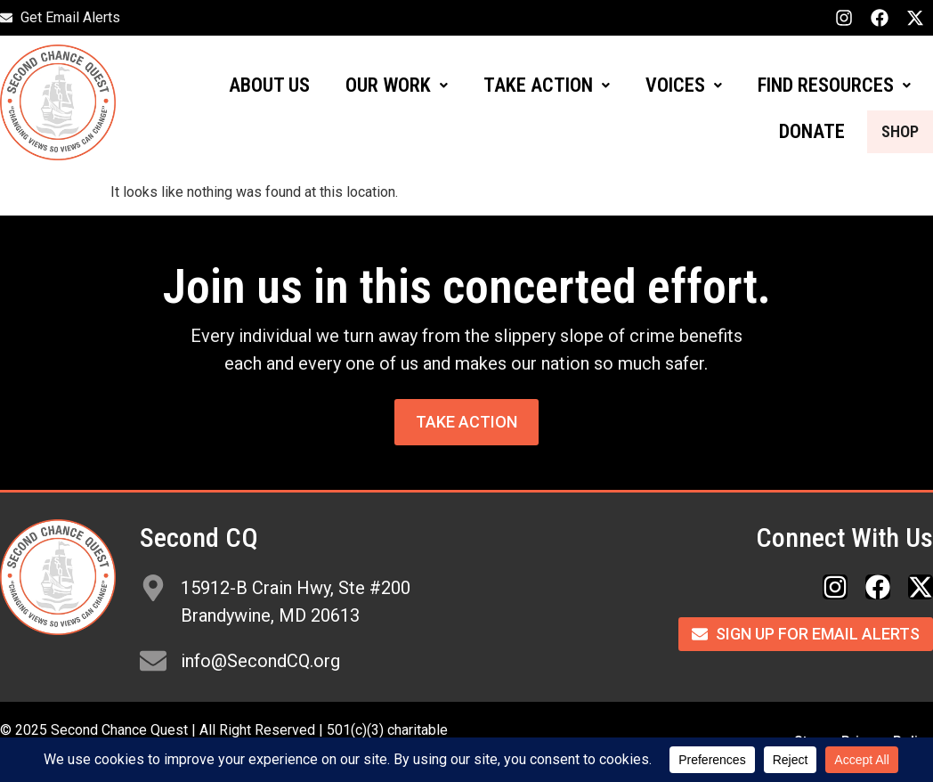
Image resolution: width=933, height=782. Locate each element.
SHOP (888, 131)
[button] (396, 85)
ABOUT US (269, 85)
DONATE (789, 131)
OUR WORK (396, 85)
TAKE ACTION (546, 85)
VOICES (683, 85)
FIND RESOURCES (834, 85)
